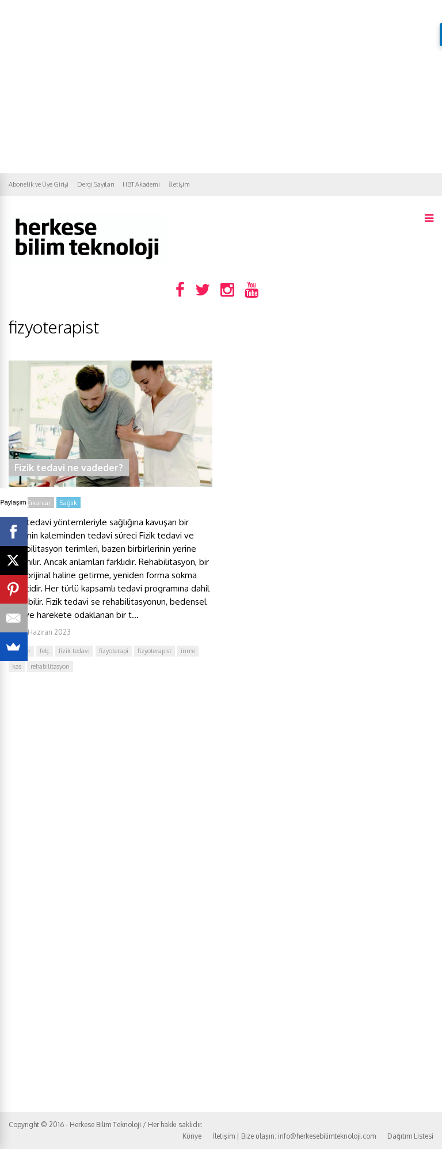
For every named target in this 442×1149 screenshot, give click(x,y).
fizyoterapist (155, 651)
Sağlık (68, 503)
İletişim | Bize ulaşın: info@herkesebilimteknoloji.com (294, 1136)
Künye (191, 1136)
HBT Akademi (141, 184)
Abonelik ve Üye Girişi (38, 184)
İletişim (179, 184)
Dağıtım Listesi (410, 1136)
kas (16, 666)
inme (188, 651)
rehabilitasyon (50, 666)
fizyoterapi (113, 651)
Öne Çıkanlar (31, 503)
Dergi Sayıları (95, 184)
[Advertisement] (221, 86)
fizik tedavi (74, 651)
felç (44, 651)
